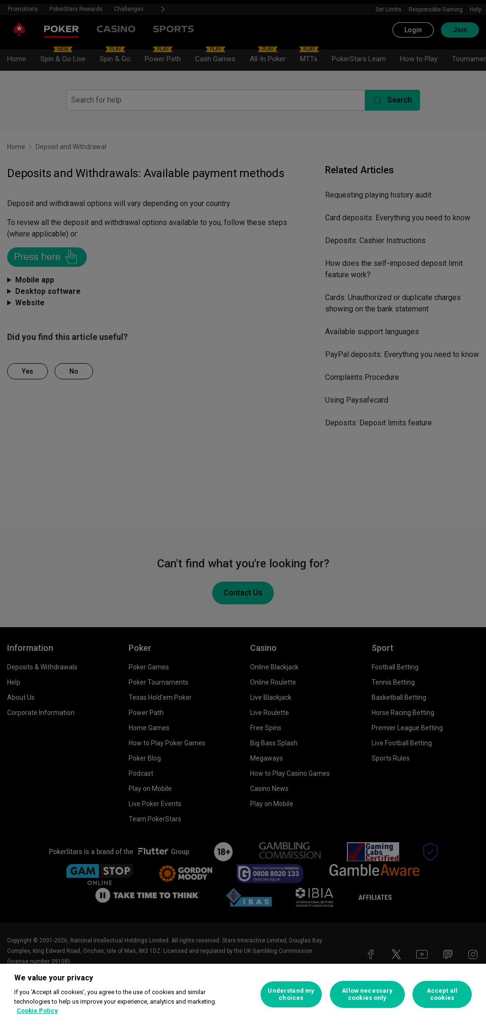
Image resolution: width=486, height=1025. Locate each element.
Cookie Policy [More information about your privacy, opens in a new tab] (37, 1010)
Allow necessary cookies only (367, 994)
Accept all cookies (442, 994)
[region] (243, 994)
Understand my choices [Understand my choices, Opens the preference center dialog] (291, 994)
